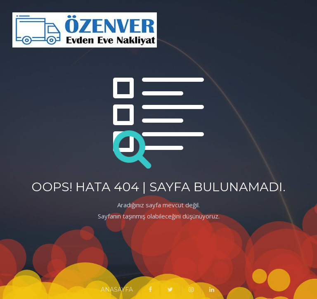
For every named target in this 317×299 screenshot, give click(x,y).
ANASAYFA (117, 289)
